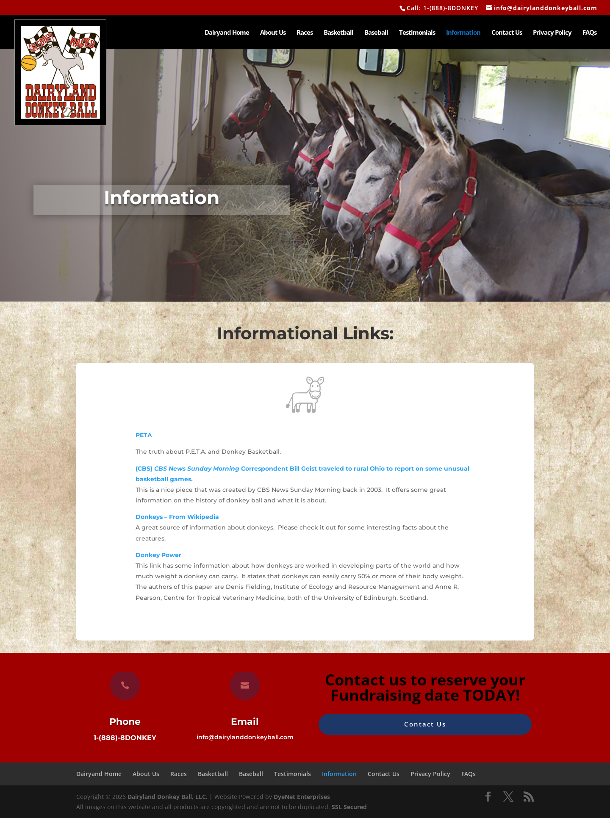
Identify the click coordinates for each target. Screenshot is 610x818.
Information (463, 32)
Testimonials (417, 32)
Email (245, 721)
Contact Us (506, 32)
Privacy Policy (552, 32)
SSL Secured (349, 807)
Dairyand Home (227, 32)
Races (305, 32)
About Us (273, 32)
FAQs (589, 32)
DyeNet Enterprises (302, 797)
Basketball (338, 32)
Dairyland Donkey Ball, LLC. (168, 797)
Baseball (376, 32)
